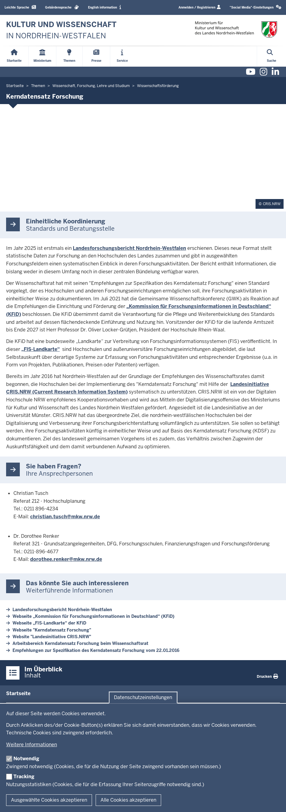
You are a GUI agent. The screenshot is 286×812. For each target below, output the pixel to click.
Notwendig (26, 758)
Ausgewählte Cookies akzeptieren (49, 800)
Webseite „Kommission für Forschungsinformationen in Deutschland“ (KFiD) (93, 616)
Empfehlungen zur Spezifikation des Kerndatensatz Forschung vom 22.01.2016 (95, 650)
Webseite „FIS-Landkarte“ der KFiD (49, 623)
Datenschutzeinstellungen (143, 697)
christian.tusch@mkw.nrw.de (65, 516)
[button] (255, 7)
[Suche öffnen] (271, 56)
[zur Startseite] (61, 30)
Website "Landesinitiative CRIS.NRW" (51, 636)
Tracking (23, 776)
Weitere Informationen (31, 744)
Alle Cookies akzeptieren (128, 800)
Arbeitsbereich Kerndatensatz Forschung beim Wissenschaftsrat (80, 643)
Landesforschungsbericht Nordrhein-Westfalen (129, 248)
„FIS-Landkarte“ (40, 349)
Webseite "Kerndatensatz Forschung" (51, 630)
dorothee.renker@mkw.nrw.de (66, 559)
